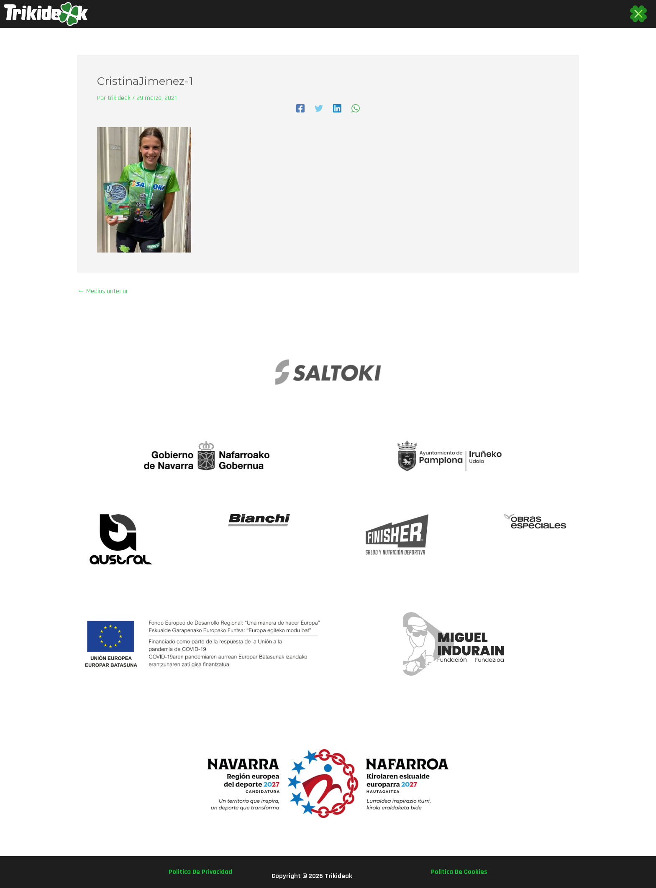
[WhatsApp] (355, 108)
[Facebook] (300, 108)
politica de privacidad (200, 872)
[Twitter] (319, 108)
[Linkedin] (337, 108)
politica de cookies (459, 872)
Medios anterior (103, 291)
